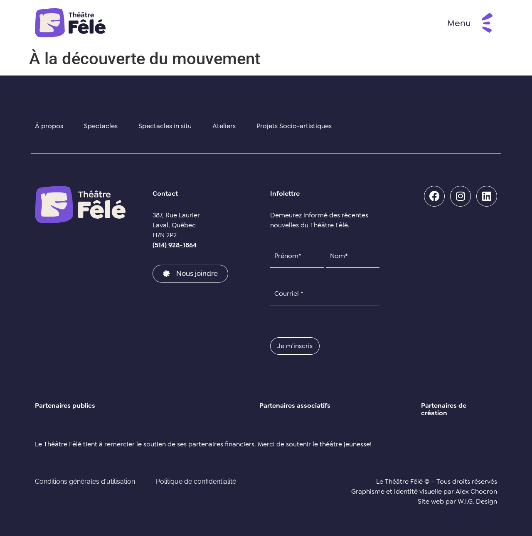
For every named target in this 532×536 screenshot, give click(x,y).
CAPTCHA (285, 315)
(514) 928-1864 (175, 245)
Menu (459, 23)
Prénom (281, 272)
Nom (333, 272)
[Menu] (487, 23)
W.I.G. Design (477, 501)
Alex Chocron (476, 491)
